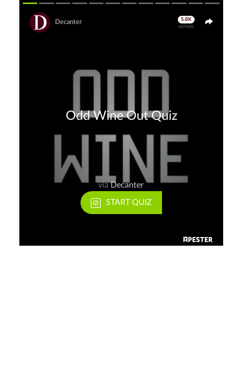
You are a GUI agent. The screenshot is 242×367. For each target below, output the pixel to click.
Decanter (68, 22)
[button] (121, 123)
